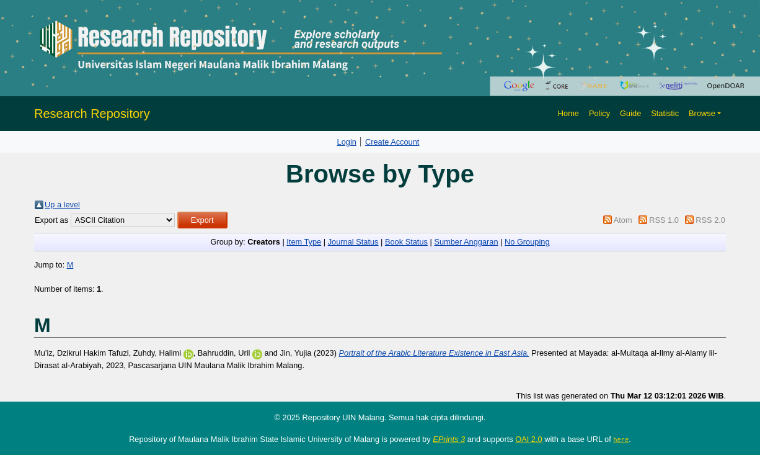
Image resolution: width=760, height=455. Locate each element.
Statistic (665, 113)
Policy (599, 113)
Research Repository (92, 113)
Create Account (392, 141)
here (621, 439)
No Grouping (527, 241)
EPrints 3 (449, 439)
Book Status (406, 241)
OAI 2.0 (528, 439)
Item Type (303, 241)
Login (346, 141)
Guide (630, 113)
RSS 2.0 (710, 220)
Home (568, 113)
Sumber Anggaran (466, 241)
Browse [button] (702, 113)
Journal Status (353, 241)
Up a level (62, 204)
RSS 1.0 (664, 220)
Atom (623, 220)
